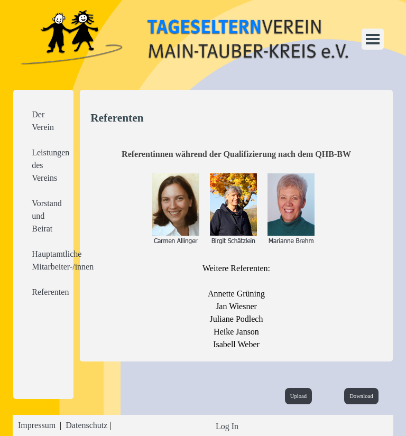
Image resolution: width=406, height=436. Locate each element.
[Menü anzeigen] (372, 39)
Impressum (37, 425)
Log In (227, 426)
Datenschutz (86, 425)
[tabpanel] (43, 203)
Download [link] (361, 396)
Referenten (50, 291)
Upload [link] (298, 396)
